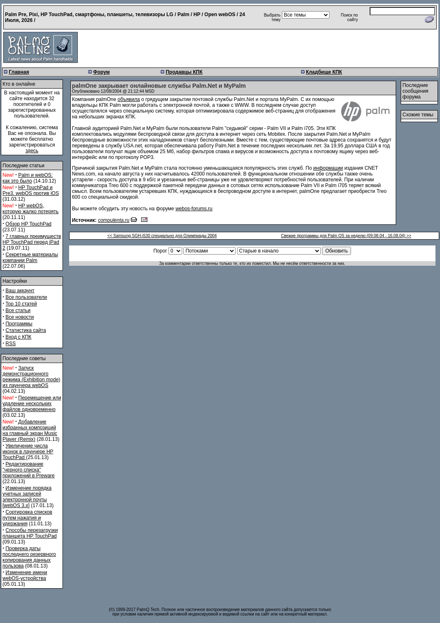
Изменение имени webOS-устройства (24, 575)
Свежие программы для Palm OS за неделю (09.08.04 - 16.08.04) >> (346, 235)
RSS (10, 343)
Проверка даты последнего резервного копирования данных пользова (29, 557)
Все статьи (17, 310)
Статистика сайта (25, 330)
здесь (31, 151)
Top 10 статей (21, 304)
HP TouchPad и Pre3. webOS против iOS (30, 190)
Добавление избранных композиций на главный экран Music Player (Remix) (29, 430)
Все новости (19, 317)
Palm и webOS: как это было (27, 178)
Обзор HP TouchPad (28, 224)
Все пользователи (26, 297)
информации (328, 168)
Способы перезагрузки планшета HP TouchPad (30, 533)
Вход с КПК (18, 337)
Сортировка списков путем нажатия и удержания (27, 518)
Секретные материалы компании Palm (30, 257)
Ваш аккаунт (19, 290)
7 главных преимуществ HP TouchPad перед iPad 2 (31, 242)
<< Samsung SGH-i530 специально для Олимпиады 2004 (161, 235)
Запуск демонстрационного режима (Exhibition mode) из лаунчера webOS (31, 376)
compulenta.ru (114, 220)
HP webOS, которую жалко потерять (30, 208)
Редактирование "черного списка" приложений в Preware (28, 470)
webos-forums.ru (194, 209)
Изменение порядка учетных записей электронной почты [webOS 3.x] (26, 496)
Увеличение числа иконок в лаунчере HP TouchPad (27, 451)
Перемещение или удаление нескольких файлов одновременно (31, 403)
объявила (129, 99)
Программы (18, 324)
